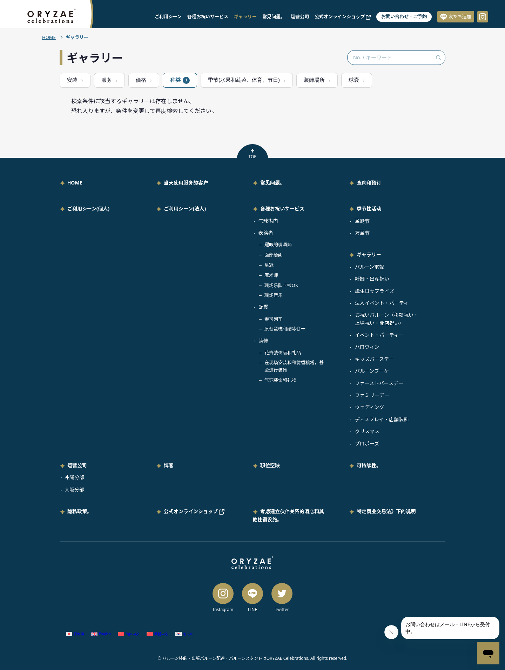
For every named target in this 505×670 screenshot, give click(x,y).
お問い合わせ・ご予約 (404, 16)
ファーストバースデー (379, 383)
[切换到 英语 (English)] (101, 634)
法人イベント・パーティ (382, 303)
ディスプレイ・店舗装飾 (382, 419)
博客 (169, 465)
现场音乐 (273, 295)
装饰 (263, 340)
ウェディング (369, 407)
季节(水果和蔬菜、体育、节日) (244, 80)
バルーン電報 (369, 266)
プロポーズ (367, 443)
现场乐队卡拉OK (281, 285)
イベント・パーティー (379, 334)
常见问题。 (273, 16)
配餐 (263, 306)
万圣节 (362, 232)
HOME (49, 37)
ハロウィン (367, 346)
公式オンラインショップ (343, 16)
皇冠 (269, 265)
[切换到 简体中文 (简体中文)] (128, 634)
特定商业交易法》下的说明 (386, 511)
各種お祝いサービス (207, 16)
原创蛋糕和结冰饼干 (284, 329)
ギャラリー (245, 16)
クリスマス (367, 431)
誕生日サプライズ (374, 291)
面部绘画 (273, 255)
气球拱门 (268, 220)
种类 (180, 80)
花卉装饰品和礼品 (282, 352)
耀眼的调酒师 (278, 244)
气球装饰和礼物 (280, 380)
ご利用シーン (168, 16)
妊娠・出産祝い (372, 278)
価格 (141, 80)
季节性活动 (369, 208)
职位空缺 (270, 465)
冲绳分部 (74, 477)
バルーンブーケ (372, 371)
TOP (252, 154)
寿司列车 (273, 319)
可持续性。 (369, 465)
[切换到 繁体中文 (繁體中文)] (157, 634)
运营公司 (300, 16)
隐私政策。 (79, 511)
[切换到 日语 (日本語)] (75, 634)
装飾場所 (314, 80)
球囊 (354, 80)
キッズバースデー (374, 359)
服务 (106, 80)
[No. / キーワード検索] (396, 57)
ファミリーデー (372, 395)
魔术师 (271, 275)
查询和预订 (369, 182)
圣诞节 (362, 220)
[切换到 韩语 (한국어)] (184, 634)
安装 (72, 80)
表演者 (265, 232)
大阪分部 (74, 489)
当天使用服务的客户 (186, 182)
